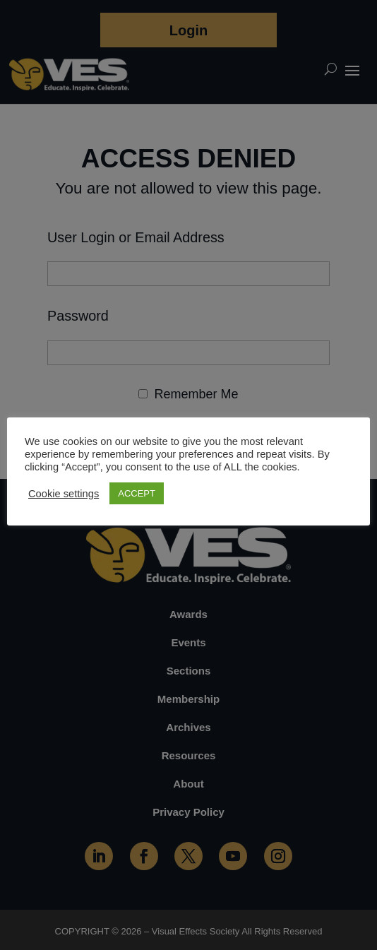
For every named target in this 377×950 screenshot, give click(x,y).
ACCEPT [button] (136, 493)
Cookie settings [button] (63, 493)
